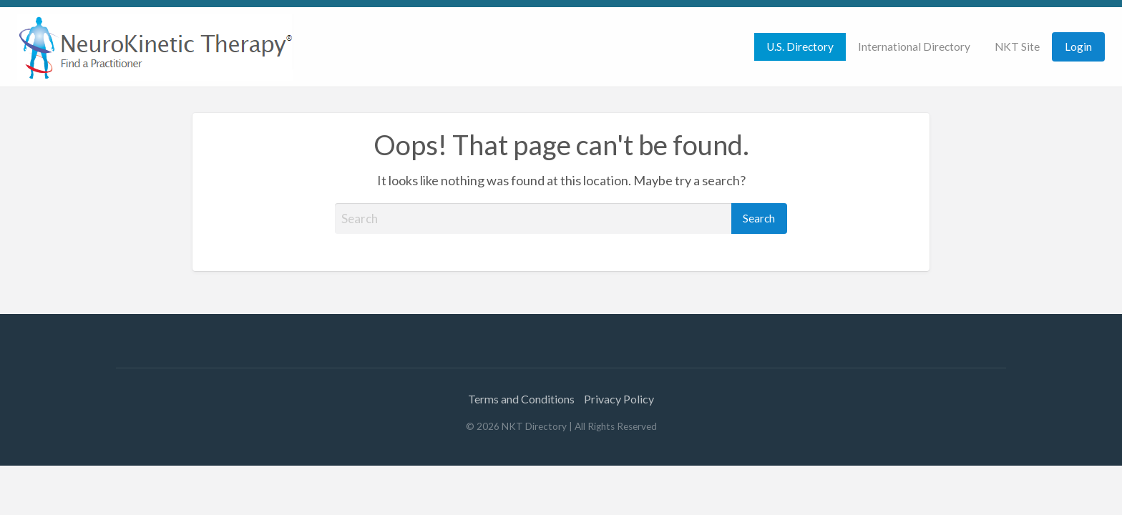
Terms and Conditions (521, 399)
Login (1078, 46)
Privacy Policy (619, 399)
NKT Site (1017, 46)
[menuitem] (800, 47)
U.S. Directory (800, 46)
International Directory (914, 46)
